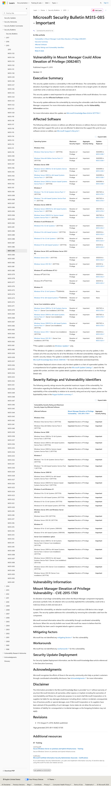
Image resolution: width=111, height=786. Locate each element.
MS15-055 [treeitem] (11, 369)
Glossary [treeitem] (7, 661)
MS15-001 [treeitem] (11, 582)
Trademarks (89, 785)
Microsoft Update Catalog (81, 367)
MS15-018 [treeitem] (11, 515)
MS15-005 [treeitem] (11, 566)
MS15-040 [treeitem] (11, 428)
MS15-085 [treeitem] (11, 251)
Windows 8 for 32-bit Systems (44, 226)
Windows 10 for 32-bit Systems (44, 291)
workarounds (62, 649)
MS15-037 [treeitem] (11, 440)
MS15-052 (99, 228)
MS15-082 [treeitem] (11, 263)
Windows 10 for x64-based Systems (46, 298)
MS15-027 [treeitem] (11, 480)
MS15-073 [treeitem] (11, 298)
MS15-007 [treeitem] (11, 558)
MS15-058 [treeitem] (11, 357)
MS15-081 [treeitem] (11, 266)
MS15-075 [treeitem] (11, 290)
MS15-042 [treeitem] (11, 420)
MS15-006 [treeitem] (11, 562)
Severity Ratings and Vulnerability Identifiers (49, 47)
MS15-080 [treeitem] (11, 270)
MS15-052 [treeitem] (11, 381)
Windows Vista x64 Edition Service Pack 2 (48, 158)
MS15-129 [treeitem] (11, 77)
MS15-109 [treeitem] (11, 156)
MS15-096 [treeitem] (11, 207)
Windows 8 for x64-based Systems (45, 232)
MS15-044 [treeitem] (11, 412)
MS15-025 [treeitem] (11, 487)
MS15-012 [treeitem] (11, 539)
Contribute (38, 785)
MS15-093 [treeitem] (11, 219)
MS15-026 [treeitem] (11, 484)
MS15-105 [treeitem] (11, 172)
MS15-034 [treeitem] (11, 452)
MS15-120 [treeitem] (11, 113)
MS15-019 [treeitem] (11, 511)
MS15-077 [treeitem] (11, 282)
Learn (35, 10)
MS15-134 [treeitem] (11, 57)
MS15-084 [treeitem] (11, 255)
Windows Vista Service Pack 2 (44, 152)
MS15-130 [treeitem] (11, 73)
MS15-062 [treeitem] (11, 341)
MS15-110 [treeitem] (11, 152)
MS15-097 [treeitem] (11, 203)
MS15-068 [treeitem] (11, 318)
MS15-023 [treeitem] (11, 495)
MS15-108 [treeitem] (11, 160)
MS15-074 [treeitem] (11, 294)
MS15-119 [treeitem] (11, 116)
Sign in (106, 3)
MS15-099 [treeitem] (11, 195)
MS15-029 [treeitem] (11, 472)
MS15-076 (99, 194)
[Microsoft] (4, 3)
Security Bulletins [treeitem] (11, 34)
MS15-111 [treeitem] (11, 148)
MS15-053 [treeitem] (11, 377)
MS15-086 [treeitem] (11, 247)
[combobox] (15, 13)
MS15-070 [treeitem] (11, 310)
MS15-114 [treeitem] (11, 136)
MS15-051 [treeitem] (11, 385)
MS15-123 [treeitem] (11, 101)
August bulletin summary (61, 394)
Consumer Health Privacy (61, 785)
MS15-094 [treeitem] (11, 215)
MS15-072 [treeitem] (11, 302)
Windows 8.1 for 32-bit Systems (44, 238)
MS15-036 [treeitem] (11, 444)
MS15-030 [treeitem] (11, 468)
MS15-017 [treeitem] (11, 519)
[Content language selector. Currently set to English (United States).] (12, 779)
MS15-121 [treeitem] (11, 109)
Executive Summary (41, 42)
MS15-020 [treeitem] (11, 507)
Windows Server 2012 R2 (42, 264)
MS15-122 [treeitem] (11, 105)
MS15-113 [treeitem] (11, 140)
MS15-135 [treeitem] (11, 53)
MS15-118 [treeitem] (11, 120)
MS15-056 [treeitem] (11, 365)
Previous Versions (19, 785)
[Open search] (101, 3)
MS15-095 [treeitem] (11, 211)
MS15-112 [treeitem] (11, 144)
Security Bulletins (54, 10)
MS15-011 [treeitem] (11, 543)
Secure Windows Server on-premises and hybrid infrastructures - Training (58, 749)
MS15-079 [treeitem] (11, 274)
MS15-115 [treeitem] (11, 132)
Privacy (46, 785)
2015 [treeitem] (9, 49)
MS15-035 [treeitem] (11, 448)
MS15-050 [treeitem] (11, 389)
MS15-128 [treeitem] (11, 81)
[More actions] (106, 10)
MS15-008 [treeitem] (11, 555)
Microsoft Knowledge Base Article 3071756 (83, 113)
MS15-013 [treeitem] (11, 535)
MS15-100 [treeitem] (11, 191)
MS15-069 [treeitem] (11, 314)
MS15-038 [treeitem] (11, 436)
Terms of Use (78, 785)
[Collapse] (26, 9)
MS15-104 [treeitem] (11, 176)
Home (43, 10)
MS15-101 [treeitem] (11, 187)
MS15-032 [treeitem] (11, 460)
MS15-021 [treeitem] (11, 503)
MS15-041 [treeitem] (11, 424)
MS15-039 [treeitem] (11, 432)
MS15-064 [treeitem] (11, 334)
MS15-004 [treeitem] (11, 570)
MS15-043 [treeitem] (11, 416)
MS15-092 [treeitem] (11, 223)
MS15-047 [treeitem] (11, 401)
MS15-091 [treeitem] (11, 227)
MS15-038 (99, 154)
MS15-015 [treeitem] (11, 527)
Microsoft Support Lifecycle (67, 131)
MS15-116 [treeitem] (11, 128)
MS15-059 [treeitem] (11, 353)
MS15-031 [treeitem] (11, 464)
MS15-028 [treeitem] (11, 476)
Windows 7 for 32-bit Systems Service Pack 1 (49, 192)
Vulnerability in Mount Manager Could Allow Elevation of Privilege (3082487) (60, 39)
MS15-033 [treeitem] (11, 456)
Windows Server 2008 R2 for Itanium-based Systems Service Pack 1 (48, 216)
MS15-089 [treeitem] (11, 235)
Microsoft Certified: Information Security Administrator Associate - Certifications (60, 758)
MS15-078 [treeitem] (11, 278)
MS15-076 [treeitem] (11, 286)
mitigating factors (64, 637)
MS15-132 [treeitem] (11, 65)
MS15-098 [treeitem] (11, 199)
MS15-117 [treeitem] (11, 124)
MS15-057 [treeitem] (11, 361)
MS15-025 (99, 241)
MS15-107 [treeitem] (11, 164)
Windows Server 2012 (41, 258)
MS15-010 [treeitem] (11, 547)
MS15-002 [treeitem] (11, 578)
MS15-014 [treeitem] (11, 531)
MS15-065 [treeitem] (11, 330)
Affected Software (41, 44)
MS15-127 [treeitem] (11, 85)
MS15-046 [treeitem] (11, 405)
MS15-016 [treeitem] (11, 523)
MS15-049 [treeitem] (11, 393)
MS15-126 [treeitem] (11, 89)
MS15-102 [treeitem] (11, 184)
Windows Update (61, 346)
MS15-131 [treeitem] (11, 69)
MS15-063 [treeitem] (11, 337)
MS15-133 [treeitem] (11, 61)
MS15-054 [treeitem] (11, 373)
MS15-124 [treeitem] (11, 97)
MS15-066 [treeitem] (11, 326)
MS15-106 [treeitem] (11, 168)
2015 (64, 10)
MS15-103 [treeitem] (11, 180)
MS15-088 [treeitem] (11, 239)
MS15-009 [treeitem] (11, 551)
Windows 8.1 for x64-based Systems (46, 245)
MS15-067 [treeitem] (11, 322)
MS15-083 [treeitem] (11, 259)
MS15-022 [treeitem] (11, 499)
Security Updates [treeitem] (10, 18)
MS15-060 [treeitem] (11, 349)
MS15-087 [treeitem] (11, 243)
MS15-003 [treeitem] (11, 574)
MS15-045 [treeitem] (11, 408)
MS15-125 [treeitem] (11, 93)
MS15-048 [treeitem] (11, 397)
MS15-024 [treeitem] (11, 491)
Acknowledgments (78, 678)
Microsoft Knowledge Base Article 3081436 (49, 360)
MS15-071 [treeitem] (11, 306)
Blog (28, 785)
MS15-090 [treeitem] (11, 231)
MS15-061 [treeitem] (11, 345)
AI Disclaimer (6, 785)
